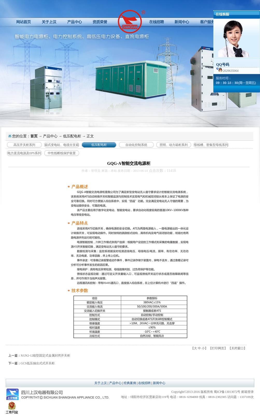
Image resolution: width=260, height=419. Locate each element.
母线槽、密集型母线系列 (211, 145)
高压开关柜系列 (24, 145)
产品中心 (50, 136)
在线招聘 (144, 383)
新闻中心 (159, 383)
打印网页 (218, 348)
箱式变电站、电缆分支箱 (62, 145)
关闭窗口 (237, 348)
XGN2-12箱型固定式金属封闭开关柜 (46, 355)
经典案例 (130, 383)
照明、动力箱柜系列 (174, 145)
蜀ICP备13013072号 (227, 392)
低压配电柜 (72, 136)
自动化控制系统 (136, 145)
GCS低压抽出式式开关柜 (38, 363)
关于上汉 (100, 383)
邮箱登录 (247, 392)
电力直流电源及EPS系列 (24, 153)
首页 (34, 136)
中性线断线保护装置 (62, 153)
